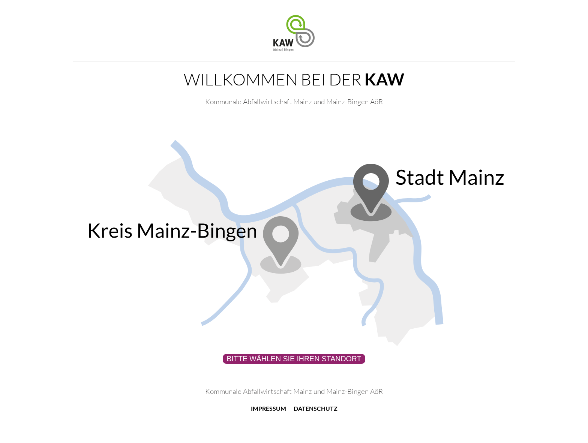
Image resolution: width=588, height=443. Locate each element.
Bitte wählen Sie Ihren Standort (293, 359)
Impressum (268, 408)
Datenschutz (316, 408)
